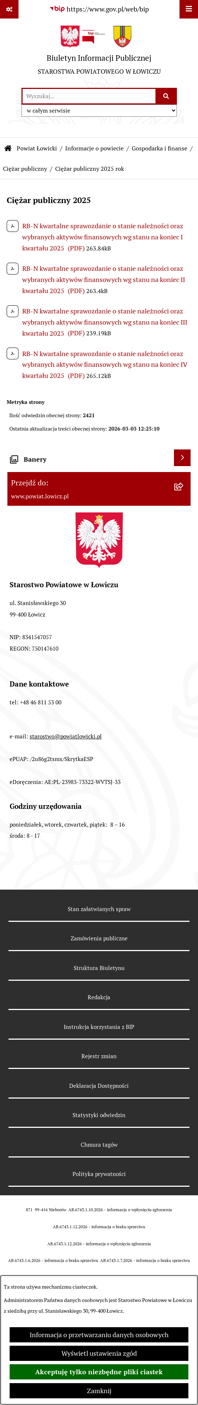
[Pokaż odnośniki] (9, 9)
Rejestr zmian (99, 1056)
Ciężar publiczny (25, 169)
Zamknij (99, 1390)
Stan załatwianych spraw (99, 909)
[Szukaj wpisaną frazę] (167, 96)
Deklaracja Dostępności (99, 1085)
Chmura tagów (99, 1144)
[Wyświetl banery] (182, 457)
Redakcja (99, 997)
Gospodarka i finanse (159, 148)
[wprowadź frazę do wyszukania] (89, 96)
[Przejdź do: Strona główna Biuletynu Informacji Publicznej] (8, 149)
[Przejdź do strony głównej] (99, 53)
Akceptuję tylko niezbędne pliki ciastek (99, 1372)
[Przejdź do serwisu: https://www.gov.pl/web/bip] (99, 9)
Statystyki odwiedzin (99, 1115)
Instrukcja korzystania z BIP (99, 1026)
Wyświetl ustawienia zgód (99, 1353)
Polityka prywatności (99, 1174)
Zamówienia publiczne (99, 938)
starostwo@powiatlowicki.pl (66, 736)
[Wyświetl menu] (188, 9)
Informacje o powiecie (94, 148)
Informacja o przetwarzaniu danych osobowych (99, 1335)
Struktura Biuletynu (99, 967)
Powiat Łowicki (37, 148)
